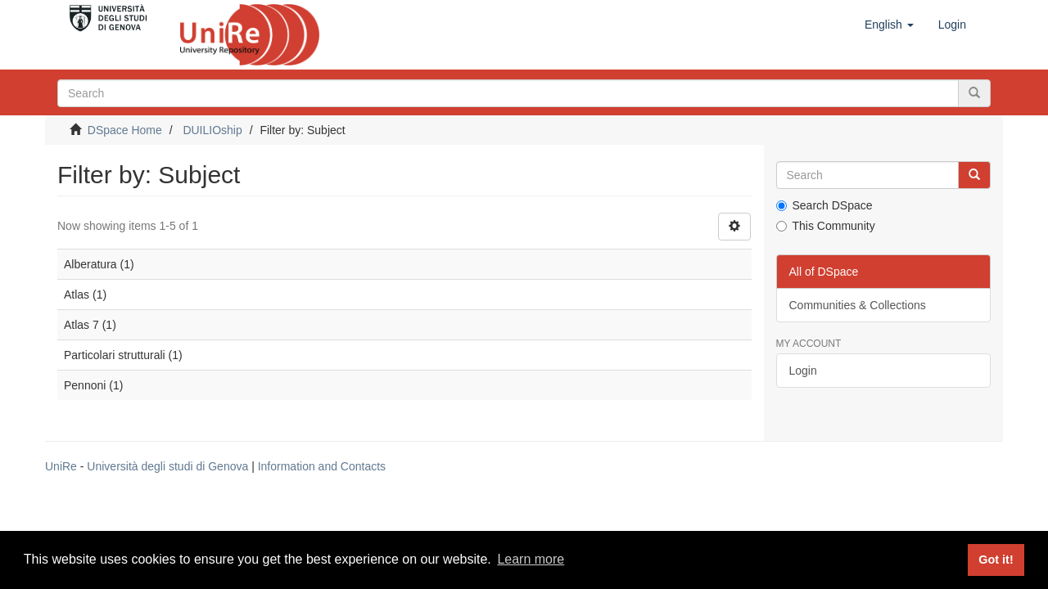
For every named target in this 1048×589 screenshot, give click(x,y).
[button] (889, 24)
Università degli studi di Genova (167, 466)
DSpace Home (125, 130)
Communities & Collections (857, 305)
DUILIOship (212, 130)
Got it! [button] (995, 559)
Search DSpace (824, 205)
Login (803, 370)
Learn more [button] (530, 559)
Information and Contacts (322, 466)
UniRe (61, 466)
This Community (825, 225)
